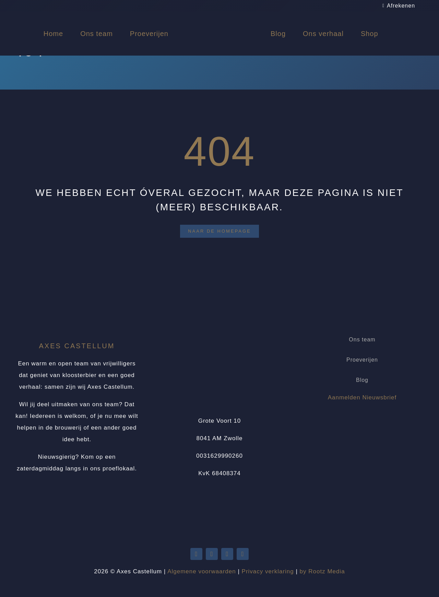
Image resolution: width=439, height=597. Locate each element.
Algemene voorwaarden (201, 571)
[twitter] (196, 554)
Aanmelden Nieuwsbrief (362, 397)
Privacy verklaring (268, 571)
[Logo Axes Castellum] (219, 18)
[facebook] (227, 554)
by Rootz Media (322, 571)
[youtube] (212, 554)
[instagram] (243, 554)
